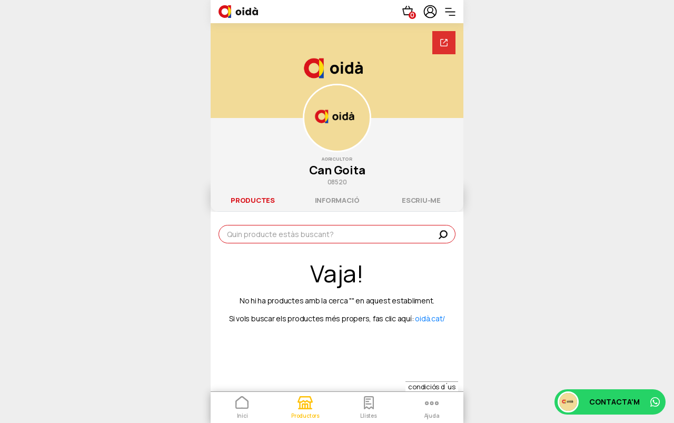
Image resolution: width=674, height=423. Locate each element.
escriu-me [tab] (421, 200)
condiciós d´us (431, 386)
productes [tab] (253, 200)
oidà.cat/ (430, 318)
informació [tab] (337, 200)
